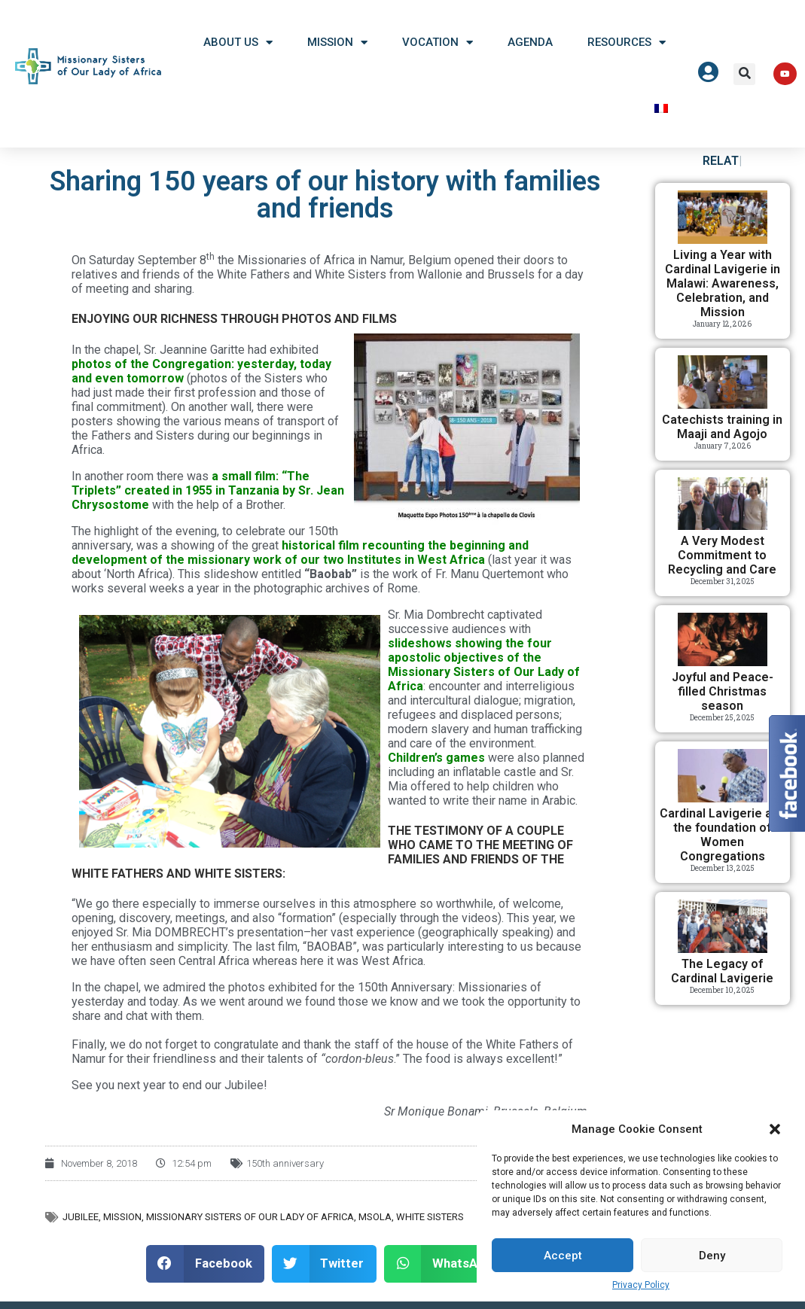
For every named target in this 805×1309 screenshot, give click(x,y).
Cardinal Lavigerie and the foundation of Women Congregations (722, 843)
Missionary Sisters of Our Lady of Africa (250, 1225)
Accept (563, 1255)
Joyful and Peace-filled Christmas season (722, 700)
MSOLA (375, 1225)
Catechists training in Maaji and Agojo (722, 436)
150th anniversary (285, 1172)
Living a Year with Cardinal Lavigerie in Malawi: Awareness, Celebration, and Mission (722, 292)
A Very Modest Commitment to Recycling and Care (722, 564)
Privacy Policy (640, 1285)
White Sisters (430, 1225)
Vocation (437, 42)
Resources (626, 42)
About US (238, 42)
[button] (774, 1129)
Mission (337, 42)
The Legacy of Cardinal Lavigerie (722, 980)
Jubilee (81, 1225)
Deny (712, 1255)
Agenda (530, 42)
